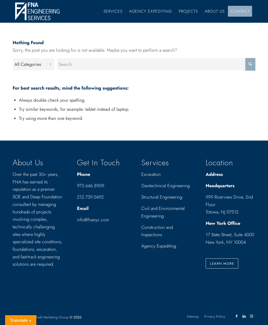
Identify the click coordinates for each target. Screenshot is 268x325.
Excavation (151, 174)
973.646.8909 (90, 185)
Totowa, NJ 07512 (222, 212)
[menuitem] (113, 11)
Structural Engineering (161, 197)
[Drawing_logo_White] (37, 11)
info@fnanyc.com (93, 219)
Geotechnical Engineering (165, 185)
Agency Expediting (159, 246)
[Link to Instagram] (251, 316)
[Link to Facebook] (236, 316)
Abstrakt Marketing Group (49, 317)
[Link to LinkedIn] (244, 316)
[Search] (156, 64)
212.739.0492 (90, 197)
